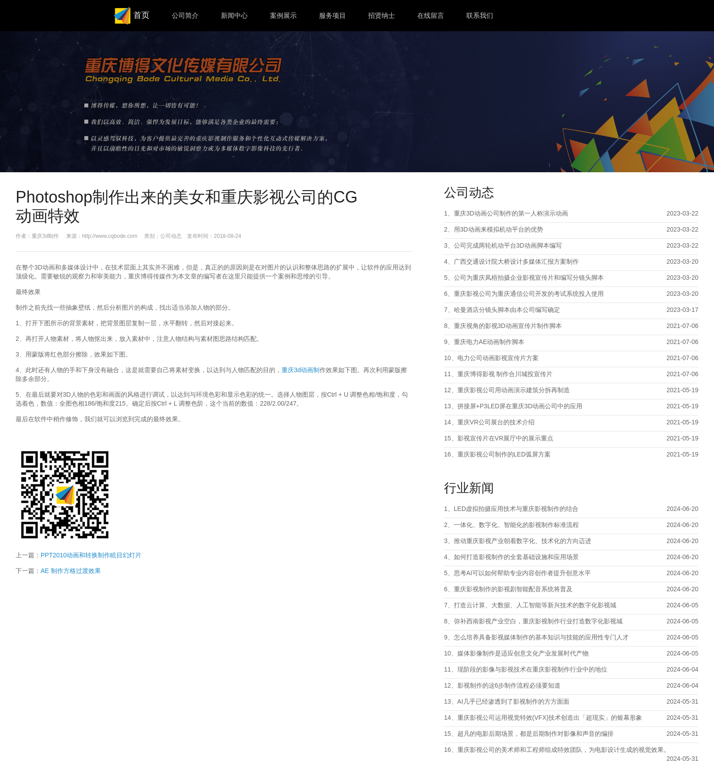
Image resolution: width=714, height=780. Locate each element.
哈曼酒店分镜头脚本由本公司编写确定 (507, 309)
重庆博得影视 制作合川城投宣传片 (505, 374)
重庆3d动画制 (301, 369)
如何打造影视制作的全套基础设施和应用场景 (516, 556)
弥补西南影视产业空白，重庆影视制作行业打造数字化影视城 (538, 621)
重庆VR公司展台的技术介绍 (496, 422)
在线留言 (430, 15)
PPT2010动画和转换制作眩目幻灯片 (91, 555)
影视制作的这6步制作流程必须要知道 (509, 685)
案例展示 (283, 15)
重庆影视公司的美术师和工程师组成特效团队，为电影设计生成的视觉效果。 (563, 749)
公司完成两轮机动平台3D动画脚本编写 (508, 245)
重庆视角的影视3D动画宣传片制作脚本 (508, 325)
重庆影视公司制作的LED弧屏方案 (504, 454)
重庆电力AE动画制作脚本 (489, 341)
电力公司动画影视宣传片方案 (498, 357)
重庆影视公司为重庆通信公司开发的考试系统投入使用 (529, 293)
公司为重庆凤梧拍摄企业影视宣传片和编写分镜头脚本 (529, 277)
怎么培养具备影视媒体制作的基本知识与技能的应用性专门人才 (541, 637)
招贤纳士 (381, 15)
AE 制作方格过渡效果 (71, 570)
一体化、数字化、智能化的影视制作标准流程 (516, 524)
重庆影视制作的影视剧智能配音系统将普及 (513, 589)
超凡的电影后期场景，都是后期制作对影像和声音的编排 (535, 733)
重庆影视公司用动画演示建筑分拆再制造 (513, 390)
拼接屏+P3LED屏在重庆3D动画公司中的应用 (519, 406)
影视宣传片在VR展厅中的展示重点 (505, 438)
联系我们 (479, 15)
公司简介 (185, 15)
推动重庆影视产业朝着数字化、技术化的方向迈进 (522, 540)
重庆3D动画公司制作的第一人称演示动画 (511, 213)
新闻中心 (234, 15)
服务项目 (332, 15)
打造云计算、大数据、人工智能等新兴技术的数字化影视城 (535, 605)
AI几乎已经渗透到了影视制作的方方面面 (513, 701)
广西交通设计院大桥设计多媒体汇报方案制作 (516, 261)
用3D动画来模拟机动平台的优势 (498, 229)
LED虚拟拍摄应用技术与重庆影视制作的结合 (516, 508)
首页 (130, 16)
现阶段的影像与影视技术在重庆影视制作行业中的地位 (532, 669)
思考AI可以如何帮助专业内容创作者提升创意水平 (522, 573)
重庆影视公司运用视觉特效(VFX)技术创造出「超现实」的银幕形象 (550, 717)
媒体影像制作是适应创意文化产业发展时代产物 (523, 653)
